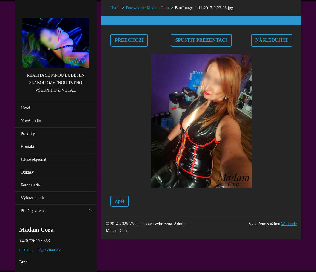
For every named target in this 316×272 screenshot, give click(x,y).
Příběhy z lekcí (33, 210)
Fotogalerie (30, 185)
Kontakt (27, 146)
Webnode (289, 224)
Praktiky (28, 134)
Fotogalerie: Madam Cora (147, 8)
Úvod (25, 108)
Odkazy (27, 172)
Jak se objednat (34, 159)
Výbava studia (33, 198)
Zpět (119, 201)
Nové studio (31, 121)
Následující (271, 40)
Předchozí (129, 40)
